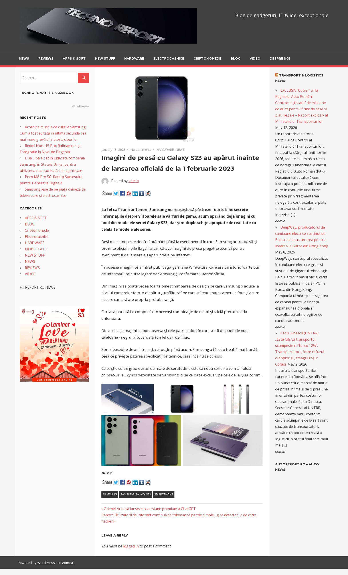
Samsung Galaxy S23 (135, 494)
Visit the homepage (80, 106)
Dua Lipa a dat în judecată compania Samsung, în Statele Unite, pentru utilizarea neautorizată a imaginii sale (52, 164)
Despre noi (280, 58)
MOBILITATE (36, 249)
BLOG (235, 58)
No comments (140, 149)
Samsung (110, 494)
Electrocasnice (168, 58)
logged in (131, 546)
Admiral (67, 562)
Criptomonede (207, 58)
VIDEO (255, 58)
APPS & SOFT (74, 58)
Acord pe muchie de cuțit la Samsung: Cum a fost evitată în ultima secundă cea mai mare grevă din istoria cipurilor (53, 133)
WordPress (46, 562)
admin (134, 180)
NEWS (24, 58)
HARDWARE (134, 58)
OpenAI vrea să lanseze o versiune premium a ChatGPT (150, 508)
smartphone (163, 494)
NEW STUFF (105, 58)
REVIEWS (45, 58)
